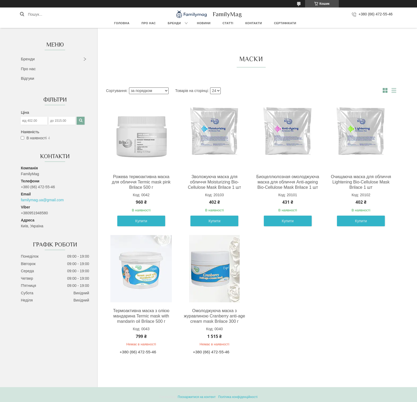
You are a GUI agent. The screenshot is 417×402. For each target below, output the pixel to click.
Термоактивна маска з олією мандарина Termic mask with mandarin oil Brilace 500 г (141, 316)
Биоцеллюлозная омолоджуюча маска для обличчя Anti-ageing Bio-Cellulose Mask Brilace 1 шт (287, 182)
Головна (122, 23)
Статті (228, 23)
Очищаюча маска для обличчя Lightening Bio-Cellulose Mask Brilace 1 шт (361, 182)
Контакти (253, 23)
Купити (141, 221)
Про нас (148, 23)
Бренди (174, 23)
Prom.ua (233, 392)
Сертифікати (285, 23)
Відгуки (27, 78)
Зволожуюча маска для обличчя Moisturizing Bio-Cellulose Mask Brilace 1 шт (214, 182)
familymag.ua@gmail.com (42, 200)
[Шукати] (22, 14)
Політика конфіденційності (238, 397)
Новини (204, 23)
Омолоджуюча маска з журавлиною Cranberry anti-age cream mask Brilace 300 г (214, 316)
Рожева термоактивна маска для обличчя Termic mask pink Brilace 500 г (141, 182)
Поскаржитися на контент (196, 397)
